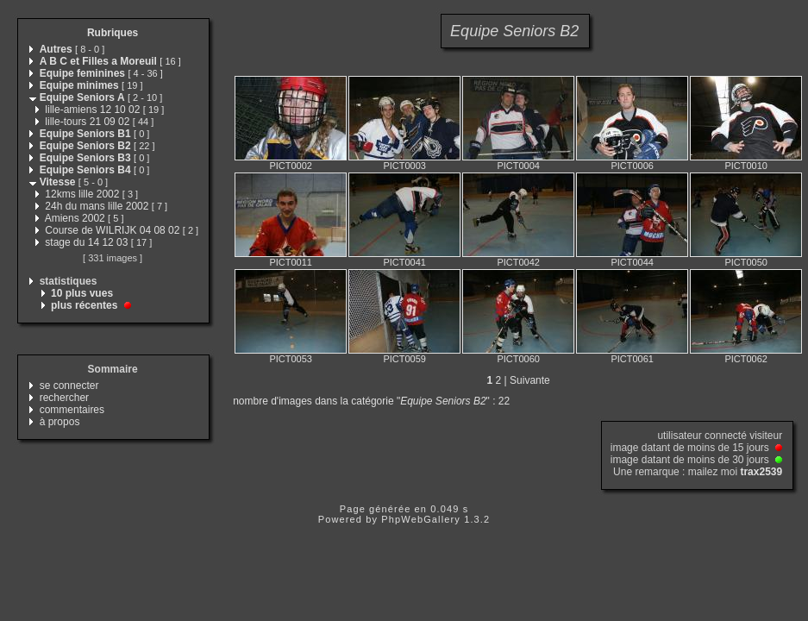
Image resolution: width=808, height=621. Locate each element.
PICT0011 (290, 262)
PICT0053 (290, 359)
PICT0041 (404, 262)
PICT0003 (404, 165)
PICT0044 (632, 262)
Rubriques (112, 33)
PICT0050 (745, 262)
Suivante (530, 380)
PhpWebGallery (420, 519)
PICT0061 (632, 359)
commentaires (72, 410)
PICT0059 (404, 359)
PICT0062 (745, 359)
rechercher (64, 398)
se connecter (69, 386)
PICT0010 (745, 165)
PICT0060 (518, 359)
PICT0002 (290, 165)
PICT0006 (632, 165)
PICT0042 (518, 262)
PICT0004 (518, 165)
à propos (60, 422)
